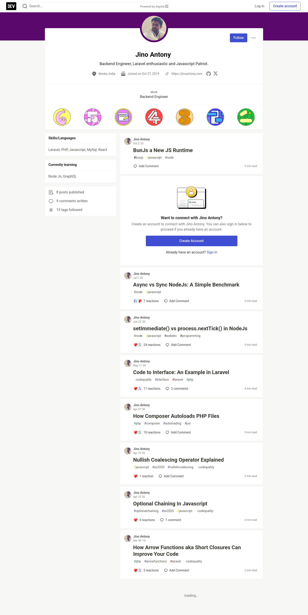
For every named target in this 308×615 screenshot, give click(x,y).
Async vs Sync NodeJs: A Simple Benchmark (186, 285)
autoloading (172, 423)
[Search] (24, 6)
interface (162, 379)
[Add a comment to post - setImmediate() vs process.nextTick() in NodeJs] (147, 345)
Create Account (191, 241)
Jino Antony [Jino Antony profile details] (141, 139)
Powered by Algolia (154, 6)
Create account (285, 6)
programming (190, 336)
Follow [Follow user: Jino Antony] (238, 38)
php (189, 379)
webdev (170, 336)
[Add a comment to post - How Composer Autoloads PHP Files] (147, 432)
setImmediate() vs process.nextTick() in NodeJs (190, 328)
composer (152, 423)
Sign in (212, 252)
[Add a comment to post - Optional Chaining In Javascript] (144, 520)
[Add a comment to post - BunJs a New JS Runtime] (146, 166)
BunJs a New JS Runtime (163, 150)
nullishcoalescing (180, 467)
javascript (154, 157)
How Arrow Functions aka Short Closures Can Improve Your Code (187, 550)
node (169, 157)
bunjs (138, 157)
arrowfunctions (155, 561)
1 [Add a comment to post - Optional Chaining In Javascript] (170, 520)
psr (188, 423)
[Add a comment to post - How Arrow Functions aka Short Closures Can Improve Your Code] (146, 570)
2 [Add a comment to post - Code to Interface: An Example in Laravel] (176, 388)
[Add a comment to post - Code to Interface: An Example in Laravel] (147, 389)
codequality (143, 379)
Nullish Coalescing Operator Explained (178, 460)
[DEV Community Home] (11, 6)
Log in (259, 6)
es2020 (158, 467)
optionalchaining (146, 511)
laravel (177, 379)
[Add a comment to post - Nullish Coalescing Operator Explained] (143, 476)
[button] (61, 117)
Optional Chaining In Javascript (170, 504)
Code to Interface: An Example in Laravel (181, 372)
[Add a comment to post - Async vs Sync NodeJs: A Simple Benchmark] (146, 301)
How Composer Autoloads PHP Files (176, 416)
